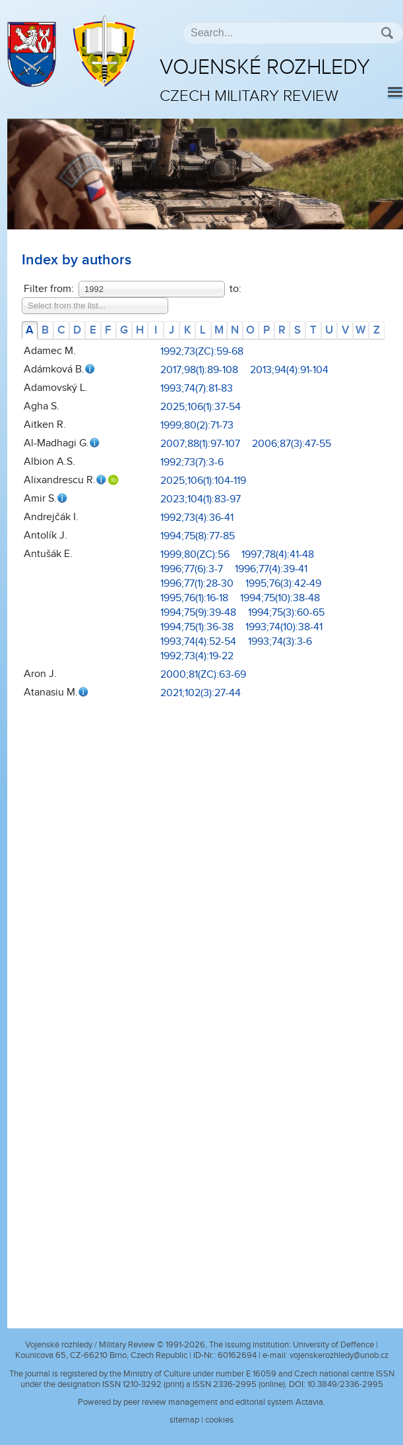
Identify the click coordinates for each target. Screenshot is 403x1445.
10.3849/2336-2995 (345, 1384)
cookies (219, 1420)
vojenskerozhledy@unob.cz (339, 1355)
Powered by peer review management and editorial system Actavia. (201, 1402)
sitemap (184, 1420)
